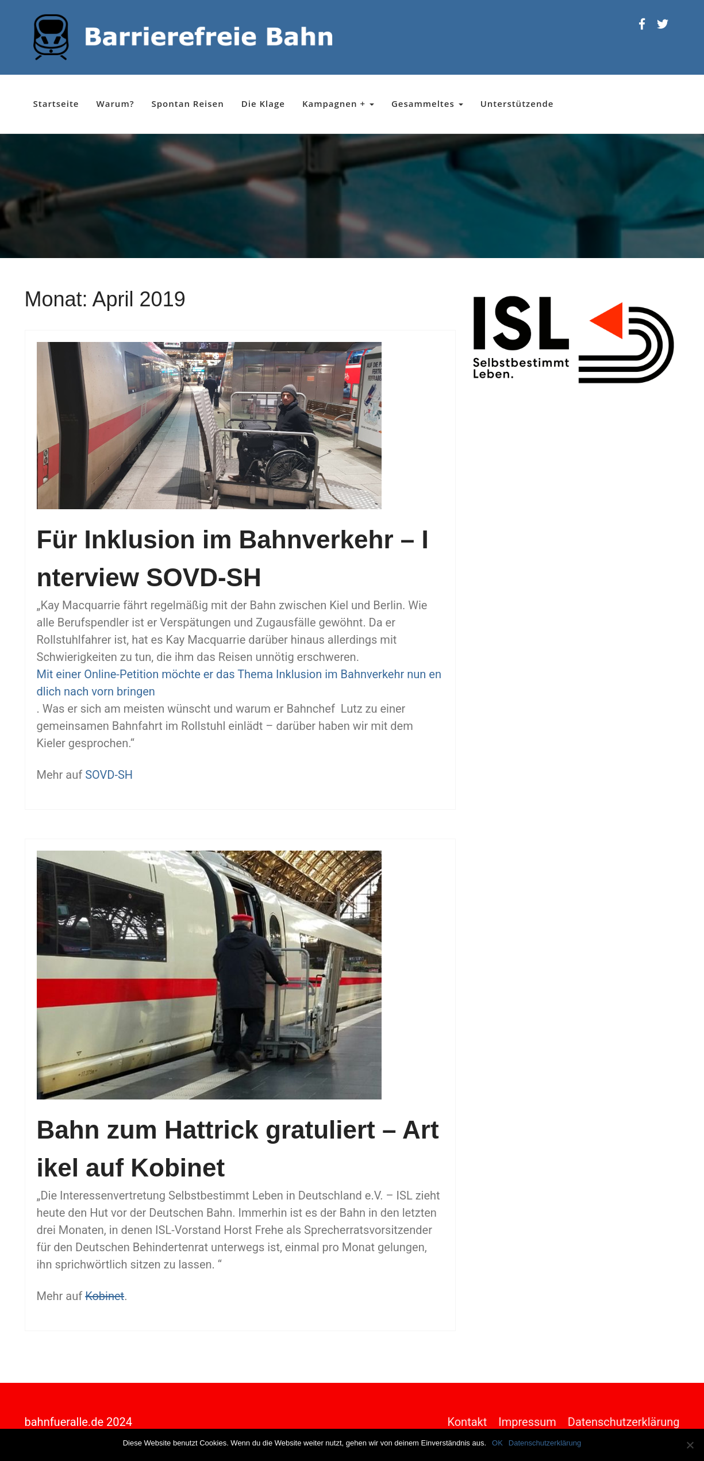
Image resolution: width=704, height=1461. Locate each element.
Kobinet (104, 1296)
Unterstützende (517, 103)
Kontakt (467, 1422)
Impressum (527, 1422)
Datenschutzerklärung (624, 1422)
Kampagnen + (338, 103)
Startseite (56, 103)
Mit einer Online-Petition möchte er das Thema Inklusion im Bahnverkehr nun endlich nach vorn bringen (239, 682)
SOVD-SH (109, 775)
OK (497, 1443)
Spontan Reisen (188, 103)
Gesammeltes (427, 103)
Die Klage (263, 103)
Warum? (115, 103)
